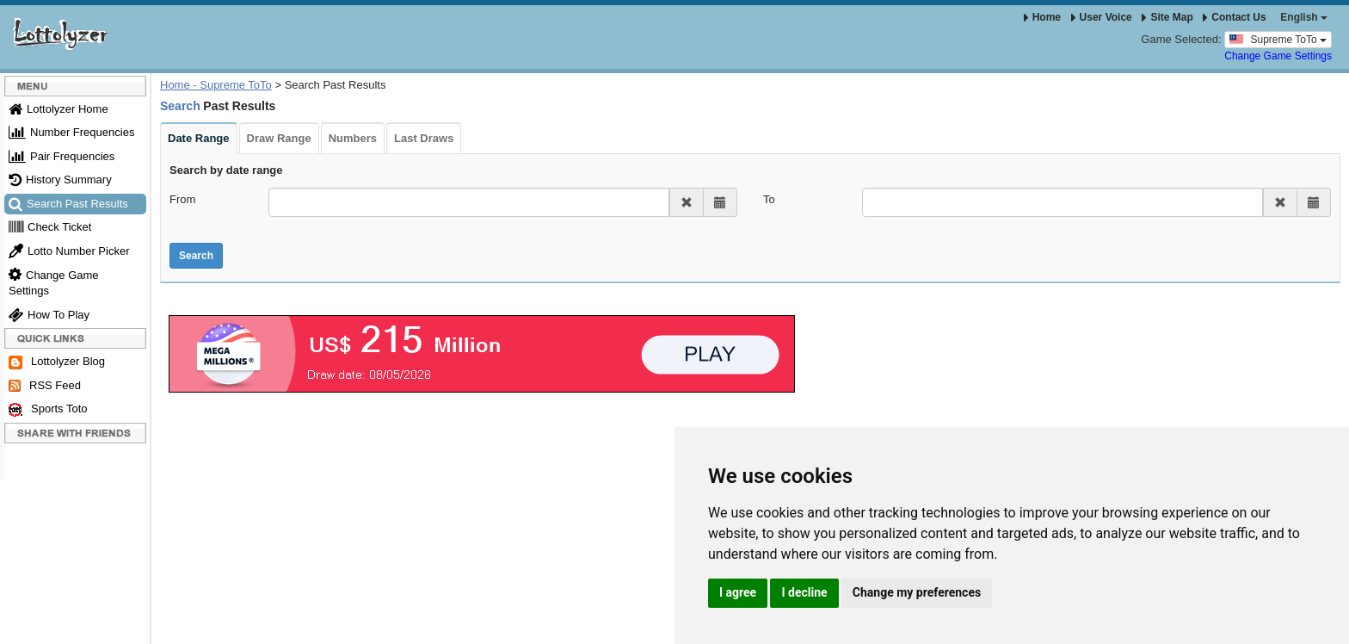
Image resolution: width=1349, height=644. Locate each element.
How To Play (49, 314)
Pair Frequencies (61, 156)
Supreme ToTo (1278, 39)
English (1303, 17)
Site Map (1167, 17)
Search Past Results (68, 203)
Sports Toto (48, 409)
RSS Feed (45, 386)
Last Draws (423, 138)
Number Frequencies (71, 132)
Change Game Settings (1278, 56)
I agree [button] (737, 592)
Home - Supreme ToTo (216, 84)
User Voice (1101, 17)
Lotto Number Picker (69, 251)
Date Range (199, 138)
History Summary (60, 179)
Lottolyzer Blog (57, 362)
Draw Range (279, 138)
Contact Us (1234, 17)
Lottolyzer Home (58, 108)
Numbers (353, 138)
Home (1042, 17)
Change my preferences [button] (917, 592)
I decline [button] (804, 592)
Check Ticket (50, 226)
